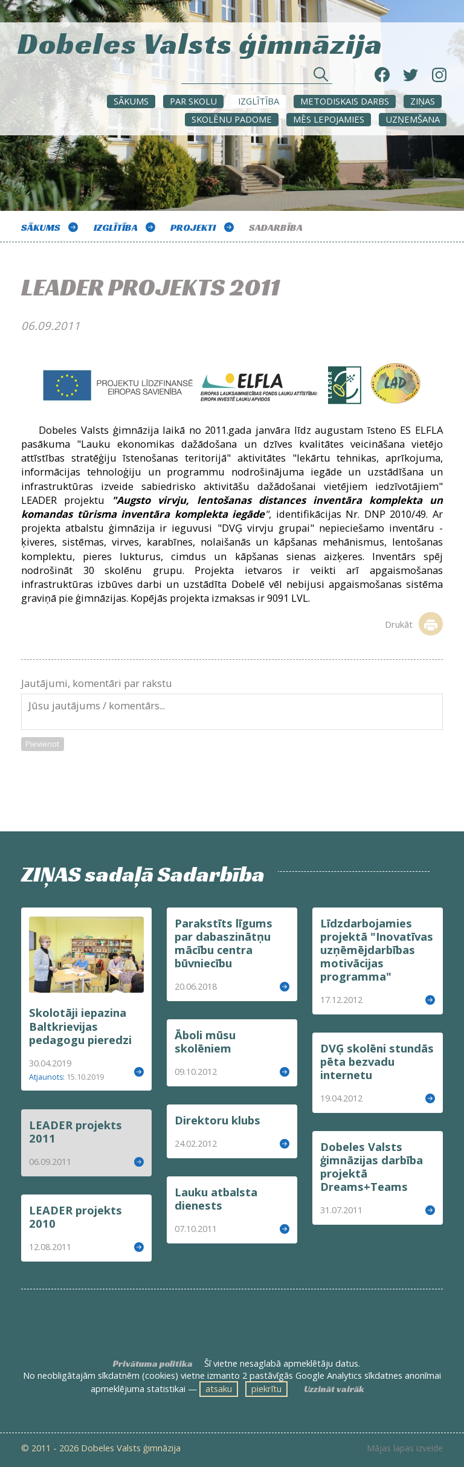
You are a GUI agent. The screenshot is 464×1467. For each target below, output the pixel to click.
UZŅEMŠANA (412, 119)
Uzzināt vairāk (334, 1389)
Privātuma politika (153, 1363)
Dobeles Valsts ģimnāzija (200, 42)
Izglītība (258, 101)
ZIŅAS (422, 101)
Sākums (131, 101)
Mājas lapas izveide (405, 1448)
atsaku (218, 1388)
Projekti (193, 227)
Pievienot (42, 743)
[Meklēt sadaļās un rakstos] (256, 77)
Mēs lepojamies (328, 119)
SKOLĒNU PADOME (232, 119)
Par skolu (193, 101)
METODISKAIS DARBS (344, 101)
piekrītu (266, 1388)
